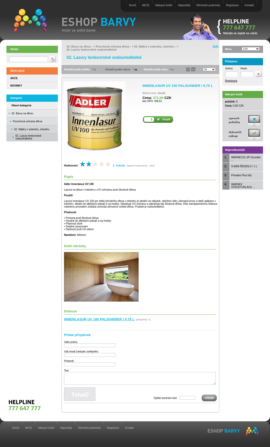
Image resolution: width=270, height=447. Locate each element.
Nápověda (184, 5)
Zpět (215, 46)
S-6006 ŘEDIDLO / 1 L (244, 166)
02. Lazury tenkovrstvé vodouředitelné (91, 49)
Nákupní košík (163, 5)
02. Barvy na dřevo (22, 113)
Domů (132, 5)
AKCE (145, 5)
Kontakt (249, 5)
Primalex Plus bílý (241, 175)
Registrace (232, 5)
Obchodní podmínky (208, 5)
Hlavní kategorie (21, 105)
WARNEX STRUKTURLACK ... (243, 186)
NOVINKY (16, 85)
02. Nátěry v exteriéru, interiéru (31, 129)
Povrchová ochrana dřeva (27, 121)
